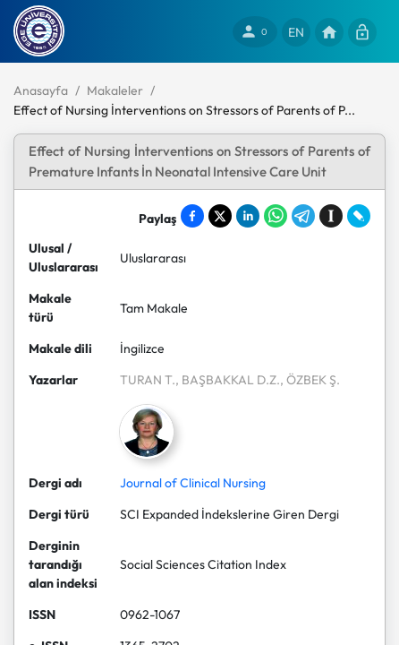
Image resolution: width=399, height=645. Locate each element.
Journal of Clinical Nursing (193, 483)
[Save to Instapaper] (331, 216)
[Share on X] (220, 216)
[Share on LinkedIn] (247, 216)
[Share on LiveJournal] (358, 216)
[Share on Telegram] (303, 216)
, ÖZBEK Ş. (310, 380)
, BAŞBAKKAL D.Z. (227, 380)
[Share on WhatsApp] (275, 216)
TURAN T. (147, 380)
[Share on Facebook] (192, 216)
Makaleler (115, 90)
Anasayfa (40, 90)
